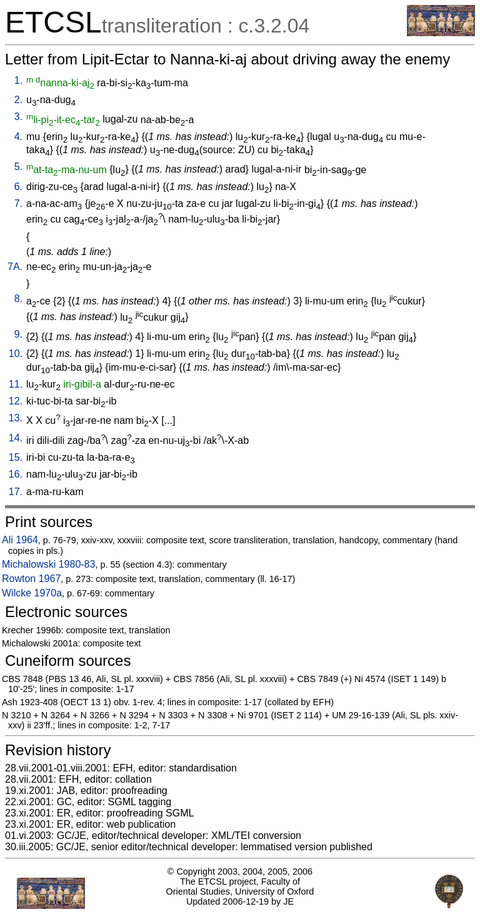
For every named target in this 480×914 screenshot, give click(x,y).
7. (18, 203)
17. (15, 491)
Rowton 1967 (31, 578)
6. (18, 186)
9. (18, 334)
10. (15, 353)
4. (18, 136)
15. (15, 457)
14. (15, 438)
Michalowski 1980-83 (48, 564)
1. (18, 80)
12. (15, 401)
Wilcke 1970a (32, 593)
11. (15, 384)
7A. (15, 266)
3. (18, 116)
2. (18, 99)
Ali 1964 (20, 540)
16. (15, 474)
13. (15, 418)
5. (18, 166)
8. (18, 298)
